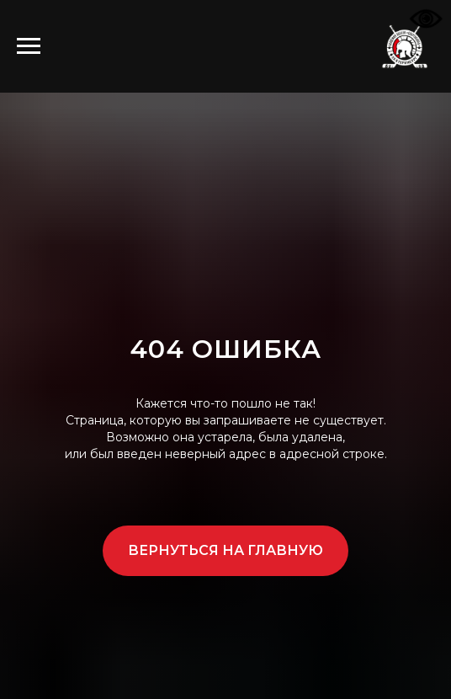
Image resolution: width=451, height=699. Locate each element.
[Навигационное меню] (28, 46)
